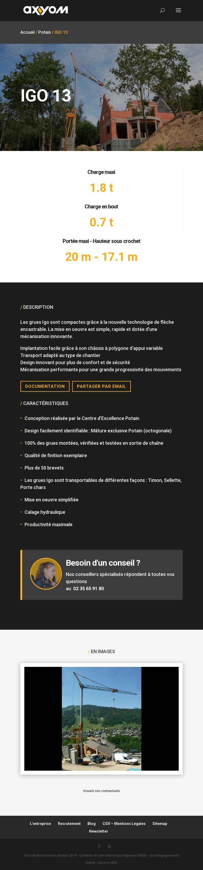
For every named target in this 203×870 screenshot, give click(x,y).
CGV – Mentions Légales (124, 824)
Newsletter (98, 831)
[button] (11, 858)
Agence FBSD (135, 855)
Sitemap (160, 824)
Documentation (45, 386)
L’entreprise (40, 824)
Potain (44, 32)
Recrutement (69, 824)
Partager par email (101, 386)
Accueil (27, 32)
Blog (91, 824)
